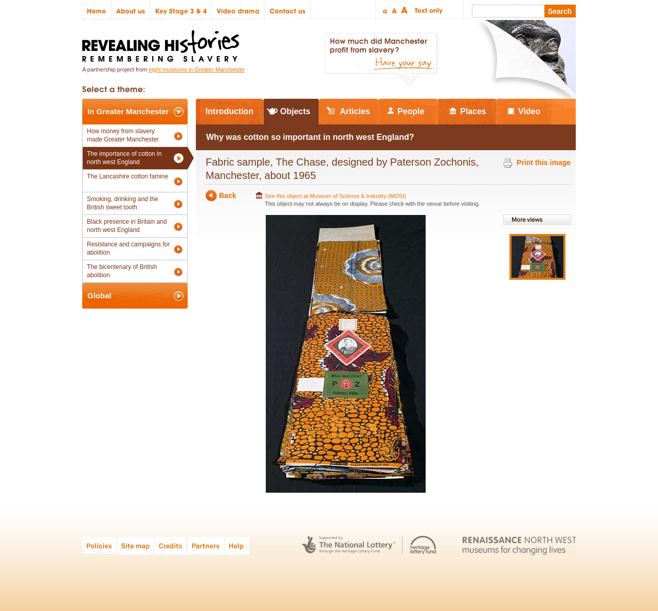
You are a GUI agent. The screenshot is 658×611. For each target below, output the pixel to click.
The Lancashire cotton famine (127, 176)
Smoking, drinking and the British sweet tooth (122, 203)
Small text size (384, 10)
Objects (295, 111)
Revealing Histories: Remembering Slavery (162, 43)
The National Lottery (349, 545)
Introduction (229, 111)
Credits (170, 545)
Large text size (405, 10)
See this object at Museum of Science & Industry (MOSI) (335, 196)
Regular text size (394, 10)
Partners (206, 545)
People (410, 111)
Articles (355, 111)
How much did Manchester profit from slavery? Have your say (381, 59)
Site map (135, 545)
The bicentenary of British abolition (122, 271)
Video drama (238, 10)
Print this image (544, 162)
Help (237, 545)
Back (227, 196)
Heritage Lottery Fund (423, 545)
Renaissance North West (519, 545)
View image (537, 257)
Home (97, 10)
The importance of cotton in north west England (124, 158)
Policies (99, 545)
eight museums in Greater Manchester (197, 69)
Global (99, 295)
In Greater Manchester (128, 111)
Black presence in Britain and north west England (127, 225)
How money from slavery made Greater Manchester (123, 135)
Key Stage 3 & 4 (181, 10)
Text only (427, 10)
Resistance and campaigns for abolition (128, 248)
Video (529, 111)
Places (473, 111)
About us (131, 10)
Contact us (288, 10)
